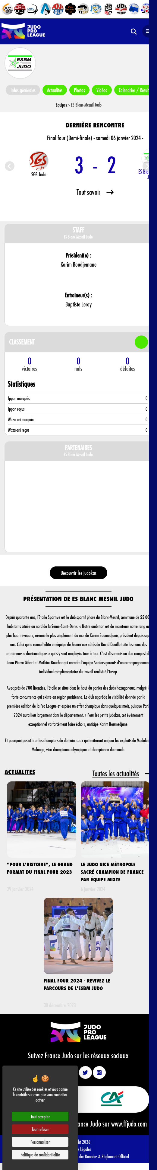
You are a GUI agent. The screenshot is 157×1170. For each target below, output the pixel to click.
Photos (80, 90)
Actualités (55, 90)
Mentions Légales (78, 1149)
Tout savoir (95, 192)
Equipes (61, 104)
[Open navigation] (148, 31)
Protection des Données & (83, 1156)
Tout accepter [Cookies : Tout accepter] (40, 1116)
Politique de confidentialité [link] (40, 1154)
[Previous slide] (9, 166)
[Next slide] (147, 166)
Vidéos (103, 90)
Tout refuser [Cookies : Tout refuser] (40, 1129)
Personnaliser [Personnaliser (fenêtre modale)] (40, 1142)
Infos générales (23, 90)
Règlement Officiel (115, 1156)
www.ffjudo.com (129, 1123)
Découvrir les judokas (78, 572)
